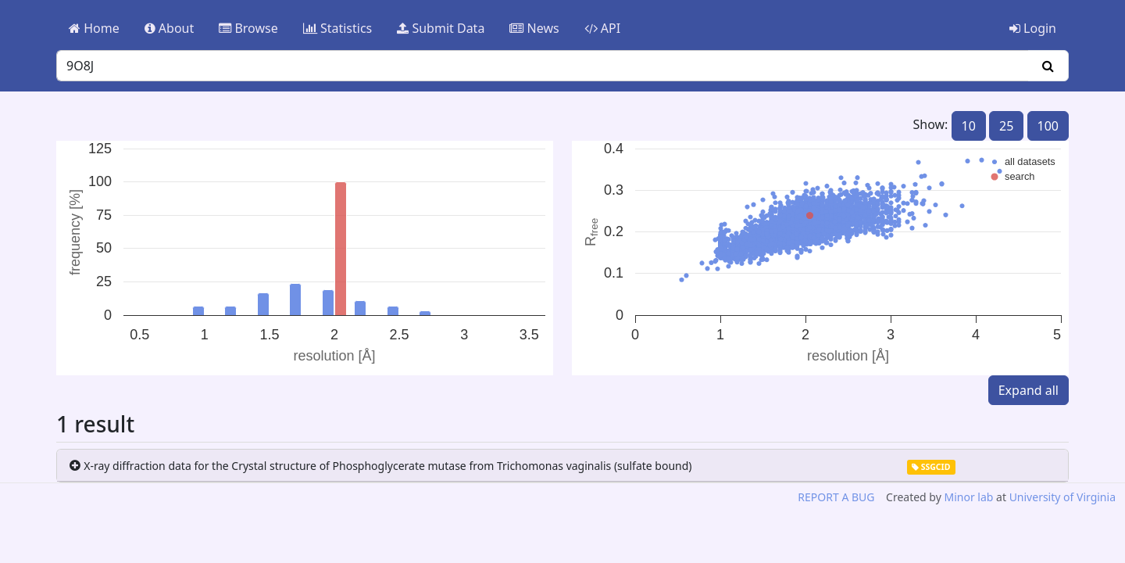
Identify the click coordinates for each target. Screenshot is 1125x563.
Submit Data (440, 28)
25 (1006, 125)
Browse (248, 28)
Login (1032, 28)
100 (1048, 125)
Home (94, 28)
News (534, 28)
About (170, 28)
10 (969, 125)
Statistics (338, 28)
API (602, 28)
